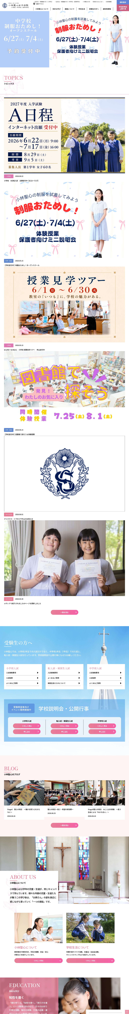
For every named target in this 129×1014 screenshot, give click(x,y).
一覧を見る (64, 184)
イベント (80, 91)
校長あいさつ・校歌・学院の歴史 (19, 929)
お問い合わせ (41, 971)
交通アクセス (40, 4)
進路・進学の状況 (42, 957)
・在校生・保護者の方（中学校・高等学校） (68, 2)
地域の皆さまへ (14, 960)
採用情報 (12, 963)
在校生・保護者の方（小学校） (105, 958)
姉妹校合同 (62, 1002)
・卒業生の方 (86, 2)
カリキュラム (94, 641)
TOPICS (97, 950)
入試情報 (111, 91)
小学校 (71, 926)
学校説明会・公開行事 (75, 951)
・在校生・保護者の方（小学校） (43, 2)
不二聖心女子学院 (69, 989)
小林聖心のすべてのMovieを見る (19, 947)
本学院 (55, 1002)
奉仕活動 (92, 635)
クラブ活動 (98, 929)
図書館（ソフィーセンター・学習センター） (104, 628)
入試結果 (9, 250)
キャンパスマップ (100, 936)
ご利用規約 (12, 968)
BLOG (97, 952)
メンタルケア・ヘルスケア (103, 941)
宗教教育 (92, 597)
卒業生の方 (98, 965)
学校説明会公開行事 (123, 8)
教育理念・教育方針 (15, 926)
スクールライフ (100, 924)
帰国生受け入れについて (57, 255)
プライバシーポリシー (16, 970)
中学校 (71, 931)
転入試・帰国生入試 (75, 929)
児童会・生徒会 (100, 931)
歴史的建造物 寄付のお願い (18, 958)
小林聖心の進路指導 (43, 959)
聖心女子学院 (55, 989)
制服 (96, 939)
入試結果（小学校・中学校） (77, 936)
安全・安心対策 (14, 936)
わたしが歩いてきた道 (16, 952)
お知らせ (49, 91)
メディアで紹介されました (17, 950)
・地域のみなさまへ (97, 2)
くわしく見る (27, 298)
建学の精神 (12, 924)
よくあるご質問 (12, 255)
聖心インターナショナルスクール (92, 989)
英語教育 (92, 603)
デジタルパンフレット (16, 955)
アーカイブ (12, 939)
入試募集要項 (11, 245)
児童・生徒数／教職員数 (17, 931)
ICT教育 (92, 616)
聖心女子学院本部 (113, 989)
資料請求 (123, 2)
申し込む (27, 303)
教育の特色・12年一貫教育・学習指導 (103, 590)
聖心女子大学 (42, 989)
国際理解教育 (94, 609)
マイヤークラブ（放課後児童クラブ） (107, 934)
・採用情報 (108, 2)
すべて (18, 91)
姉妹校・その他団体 (15, 934)
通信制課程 (107, 9)
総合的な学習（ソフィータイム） (101, 622)
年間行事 (98, 926)
